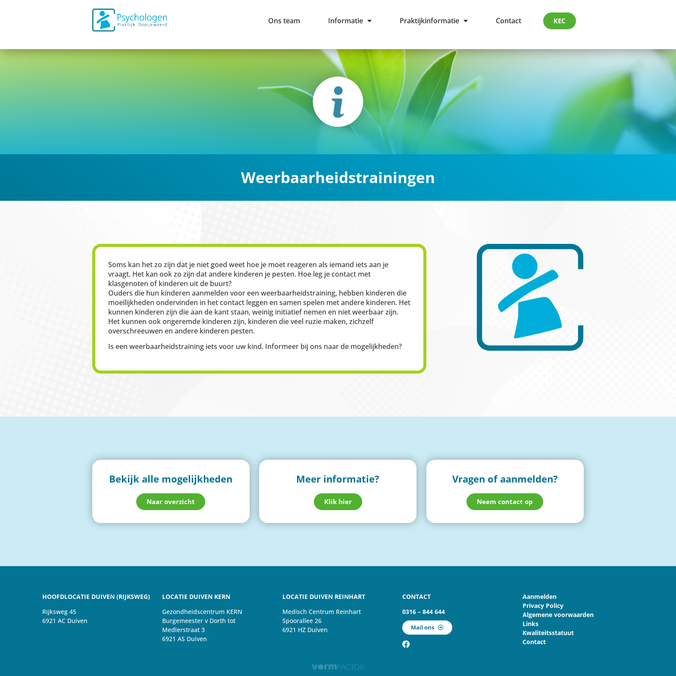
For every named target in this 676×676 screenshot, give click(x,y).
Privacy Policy (543, 605)
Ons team (284, 20)
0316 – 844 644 (423, 611)
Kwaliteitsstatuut (548, 633)
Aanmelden (540, 596)
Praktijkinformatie (434, 20)
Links (530, 624)
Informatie (350, 20)
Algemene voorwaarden (558, 615)
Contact (508, 20)
